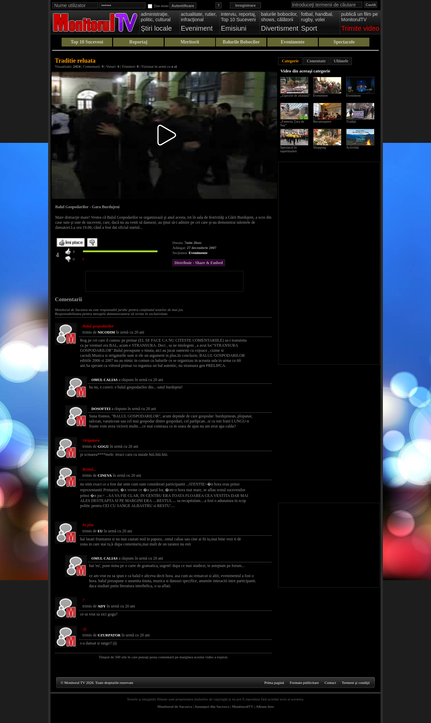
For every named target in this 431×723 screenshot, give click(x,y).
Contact (330, 683)
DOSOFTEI (100, 409)
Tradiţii (351, 121)
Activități (352, 147)
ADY (102, 606)
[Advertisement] (164, 281)
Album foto (265, 706)
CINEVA (105, 475)
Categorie (290, 61)
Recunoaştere (322, 121)
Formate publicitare (304, 683)
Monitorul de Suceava (174, 706)
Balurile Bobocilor (241, 41)
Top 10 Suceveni (87, 41)
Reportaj (138, 41)
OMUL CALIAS (104, 380)
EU (100, 531)
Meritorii (189, 41)
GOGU (103, 446)
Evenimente (293, 41)
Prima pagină (274, 683)
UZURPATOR (109, 635)
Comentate (316, 61)
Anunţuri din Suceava (212, 706)
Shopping (319, 147)
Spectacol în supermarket (288, 149)
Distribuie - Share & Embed (198, 262)
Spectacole (344, 41)
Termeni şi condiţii (356, 683)
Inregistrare (245, 5)
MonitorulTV (242, 706)
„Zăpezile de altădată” (295, 95)
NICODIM (106, 332)
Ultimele (341, 61)
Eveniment (320, 95)
